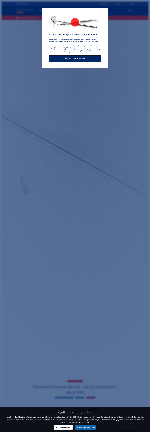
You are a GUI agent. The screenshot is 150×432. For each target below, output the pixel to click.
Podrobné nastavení (63, 427)
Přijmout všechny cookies (86, 427)
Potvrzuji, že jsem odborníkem (75, 58)
